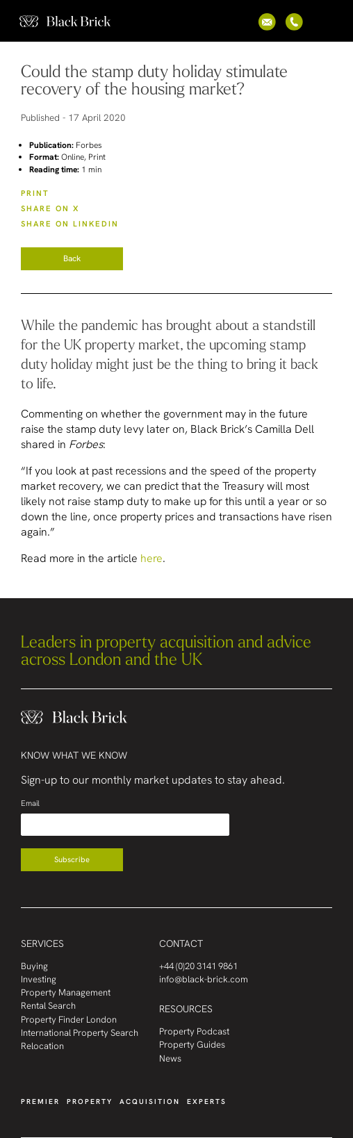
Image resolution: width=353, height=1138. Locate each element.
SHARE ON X (50, 208)
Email (30, 803)
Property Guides (192, 1044)
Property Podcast (194, 1031)
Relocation (42, 1046)
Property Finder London (69, 1019)
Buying (34, 966)
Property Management (65, 992)
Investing (38, 979)
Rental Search (48, 1005)
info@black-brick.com (203, 979)
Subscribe (72, 859)
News (170, 1058)
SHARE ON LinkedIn (70, 224)
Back (72, 258)
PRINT (35, 193)
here (151, 558)
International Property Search (79, 1033)
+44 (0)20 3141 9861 (198, 966)
